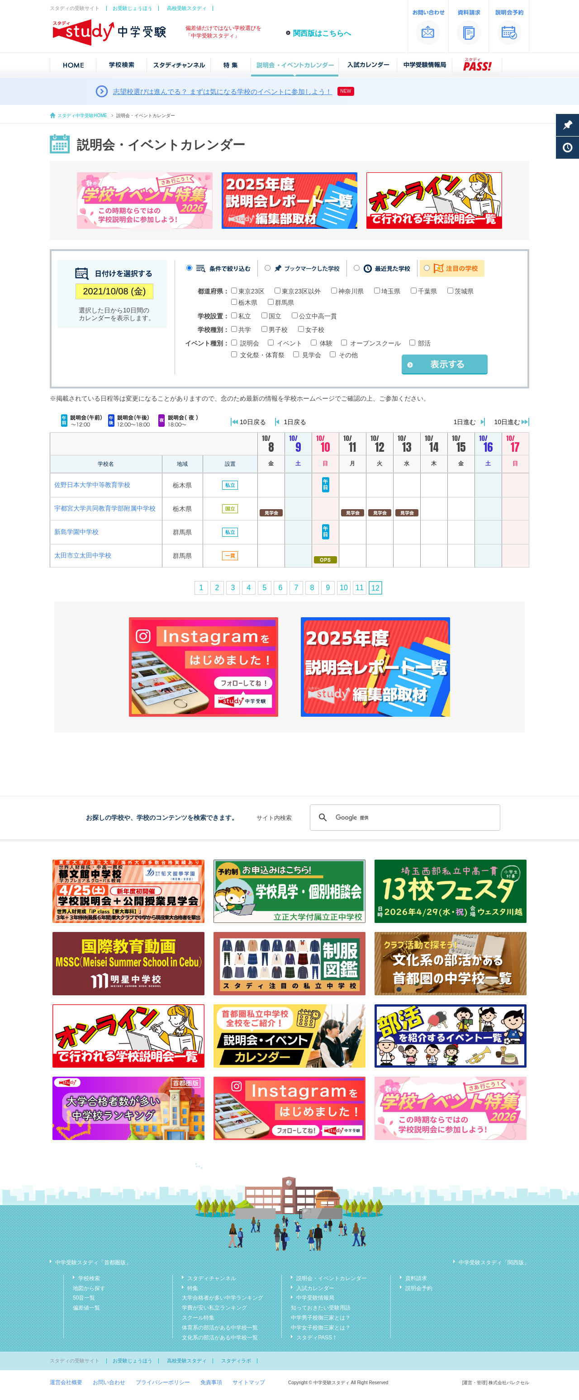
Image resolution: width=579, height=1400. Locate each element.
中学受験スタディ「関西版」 (494, 1262)
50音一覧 (84, 1298)
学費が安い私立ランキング (214, 1308)
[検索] (404, 817)
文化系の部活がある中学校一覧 (220, 1337)
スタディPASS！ (316, 1337)
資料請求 (416, 1278)
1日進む (465, 422)
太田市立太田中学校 (82, 555)
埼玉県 (390, 291)
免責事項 (211, 1382)
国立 (275, 316)
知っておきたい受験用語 (321, 1308)
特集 (192, 1288)
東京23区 (251, 291)
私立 (244, 316)
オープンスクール (375, 343)
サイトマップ (249, 1382)
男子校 (278, 329)
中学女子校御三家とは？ (321, 1327)
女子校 (314, 329)
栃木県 (247, 302)
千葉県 (427, 291)
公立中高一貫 (318, 316)
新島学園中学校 (76, 531)
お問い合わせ (109, 1382)
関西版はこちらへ (322, 33)
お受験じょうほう (132, 8)
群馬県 (284, 302)
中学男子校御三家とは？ (321, 1318)
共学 (244, 329)
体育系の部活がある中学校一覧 (220, 1327)
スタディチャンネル (211, 1278)
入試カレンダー (315, 1288)
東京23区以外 (301, 291)
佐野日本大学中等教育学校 (92, 484)
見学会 (311, 355)
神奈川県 (351, 291)
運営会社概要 (66, 1382)
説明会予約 (418, 1288)
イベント (289, 343)
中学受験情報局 (315, 1298)
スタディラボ (236, 1360)
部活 (424, 343)
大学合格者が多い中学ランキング (222, 1298)
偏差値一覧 (86, 1308)
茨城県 (464, 291)
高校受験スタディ (187, 8)
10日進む (507, 422)
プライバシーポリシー (163, 1382)
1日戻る (295, 422)
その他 (348, 355)
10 (344, 587)
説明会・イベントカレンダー (331, 1278)
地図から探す (89, 1288)
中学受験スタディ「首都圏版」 (93, 1262)
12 (375, 588)
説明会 (249, 343)
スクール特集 (198, 1318)
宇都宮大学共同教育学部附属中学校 (105, 508)
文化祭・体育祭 (262, 355)
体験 (326, 343)
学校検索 (89, 1278)
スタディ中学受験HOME (82, 115)
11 (360, 587)
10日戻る (253, 422)
